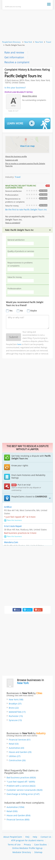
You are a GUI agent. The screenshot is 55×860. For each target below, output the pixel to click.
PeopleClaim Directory (11, 42)
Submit (13, 337)
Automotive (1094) (15, 807)
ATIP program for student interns (27, 840)
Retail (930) (12, 811)
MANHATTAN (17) (17, 711)
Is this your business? (15, 87)
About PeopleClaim (12, 836)
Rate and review (14, 52)
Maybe (33, 310)
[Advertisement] (27, 25)
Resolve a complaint (16, 62)
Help (35, 836)
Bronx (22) (14, 707)
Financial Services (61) (19, 739)
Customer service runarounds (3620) (24, 790)
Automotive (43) (16, 747)
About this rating (29, 96)
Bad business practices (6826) (21, 777)
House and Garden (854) (18, 815)
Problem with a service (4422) (21, 785)
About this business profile (16, 156)
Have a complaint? (12, 222)
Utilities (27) (14, 756)
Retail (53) (13, 743)
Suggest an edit (11, 160)
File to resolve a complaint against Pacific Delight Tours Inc (25, 164)
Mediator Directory (21, 852)
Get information (14, 57)
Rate (28, 230)
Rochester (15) (16, 716)
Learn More (28, 123)
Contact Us (46, 836)
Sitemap (38, 852)
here (19, 344)
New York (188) (16, 699)
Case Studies (40, 844)
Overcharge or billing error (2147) (23, 794)
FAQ (27, 836)
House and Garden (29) (20, 752)
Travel (48, 42)
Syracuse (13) (15, 720)
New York (28, 42)
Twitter (27, 610)
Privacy (27, 844)
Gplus (38, 610)
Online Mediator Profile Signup (27, 848)
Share (17, 610)
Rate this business (13, 520)
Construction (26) (17, 760)
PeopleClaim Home (13, 3)
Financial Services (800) (18, 819)
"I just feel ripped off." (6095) (21, 781)
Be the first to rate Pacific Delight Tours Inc (26, 209)
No (21, 310)
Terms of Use (14, 844)
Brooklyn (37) (15, 703)
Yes (10, 310)
